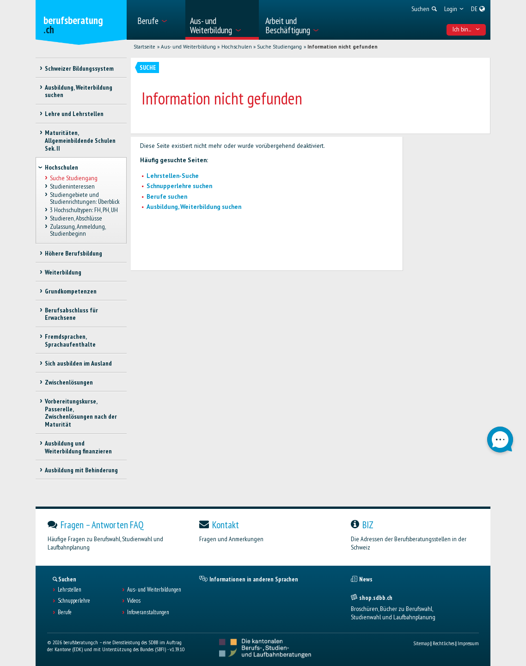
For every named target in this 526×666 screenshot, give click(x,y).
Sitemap (421, 643)
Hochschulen (236, 46)
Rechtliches (443, 643)
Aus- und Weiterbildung (188, 46)
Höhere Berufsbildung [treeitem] (73, 253)
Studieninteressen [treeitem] (72, 186)
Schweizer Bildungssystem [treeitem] (79, 68)
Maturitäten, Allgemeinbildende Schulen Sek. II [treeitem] (80, 140)
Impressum (468, 643)
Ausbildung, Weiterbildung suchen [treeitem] (78, 91)
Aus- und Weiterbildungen (154, 589)
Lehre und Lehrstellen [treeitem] (74, 114)
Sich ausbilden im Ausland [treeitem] (78, 363)
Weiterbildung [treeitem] (63, 272)
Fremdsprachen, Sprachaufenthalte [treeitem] (70, 340)
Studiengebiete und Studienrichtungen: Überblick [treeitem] (85, 198)
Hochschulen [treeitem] (61, 167)
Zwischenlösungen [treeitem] (69, 382)
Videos (134, 601)
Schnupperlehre (74, 601)
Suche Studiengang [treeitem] (74, 178)
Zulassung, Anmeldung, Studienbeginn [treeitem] (77, 230)
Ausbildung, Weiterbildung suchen (194, 207)
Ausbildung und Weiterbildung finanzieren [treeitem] (78, 447)
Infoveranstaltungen (148, 612)
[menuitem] (158, 20)
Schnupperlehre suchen (179, 186)
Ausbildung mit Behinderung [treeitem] (81, 470)
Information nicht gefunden (342, 46)
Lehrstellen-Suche (173, 176)
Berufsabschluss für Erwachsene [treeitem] (71, 314)
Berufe (65, 612)
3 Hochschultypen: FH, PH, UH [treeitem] (84, 210)
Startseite (144, 46)
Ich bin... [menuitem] (466, 29)
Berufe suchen (167, 197)
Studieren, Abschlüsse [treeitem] (76, 218)
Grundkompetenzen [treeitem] (71, 291)
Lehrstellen (69, 589)
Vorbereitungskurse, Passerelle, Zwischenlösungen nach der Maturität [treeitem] (81, 412)
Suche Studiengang (279, 46)
